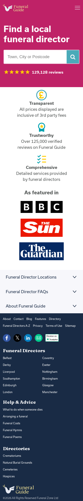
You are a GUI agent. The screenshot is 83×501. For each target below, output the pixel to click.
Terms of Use (51, 325)
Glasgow (47, 383)
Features (39, 318)
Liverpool (8, 370)
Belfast (7, 357)
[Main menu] (77, 8)
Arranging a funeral (14, 413)
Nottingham (49, 370)
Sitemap (67, 325)
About (6, 318)
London (7, 389)
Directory (52, 318)
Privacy (35, 325)
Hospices (8, 471)
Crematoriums (11, 452)
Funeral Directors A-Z (16, 325)
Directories (16, 444)
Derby (6, 363)
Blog (28, 318)
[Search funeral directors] (73, 56)
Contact (17, 318)
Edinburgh (9, 383)
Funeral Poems (12, 433)
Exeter (46, 363)
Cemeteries (10, 465)
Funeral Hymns (12, 426)
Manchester (49, 389)
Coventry (47, 357)
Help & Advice (19, 400)
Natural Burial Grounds (16, 458)
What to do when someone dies (22, 407)
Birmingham (49, 376)
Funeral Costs (11, 420)
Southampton (11, 376)
